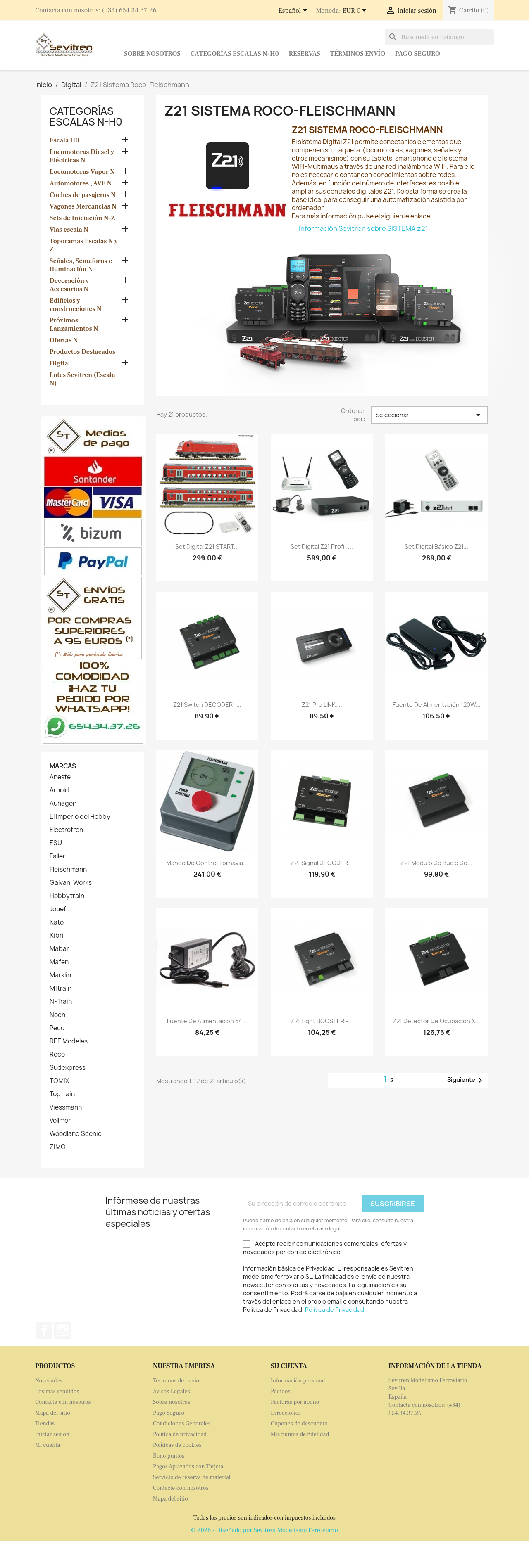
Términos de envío (176, 1381)
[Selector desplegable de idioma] (294, 11)
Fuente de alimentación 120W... (437, 705)
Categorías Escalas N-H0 (235, 54)
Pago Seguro (417, 54)
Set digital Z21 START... (207, 546)
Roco (57, 1054)
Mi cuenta (47, 1445)
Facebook (44, 1330)
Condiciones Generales (182, 1423)
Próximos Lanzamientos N (74, 324)
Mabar (59, 949)
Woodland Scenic (76, 1134)
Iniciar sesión (52, 1434)
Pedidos (281, 1391)
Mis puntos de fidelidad (300, 1434)
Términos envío (357, 54)
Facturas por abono (295, 1402)
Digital (60, 363)
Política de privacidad (180, 1434)
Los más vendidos (57, 1391)
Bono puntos (169, 1456)
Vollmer (60, 1121)
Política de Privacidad (334, 1309)
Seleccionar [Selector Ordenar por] (429, 415)
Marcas (63, 766)
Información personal (298, 1381)
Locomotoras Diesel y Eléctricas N (82, 156)
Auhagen (63, 803)
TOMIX (59, 1081)
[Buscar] (439, 37)
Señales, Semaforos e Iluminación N (81, 265)
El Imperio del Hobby (80, 817)
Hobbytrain (67, 896)
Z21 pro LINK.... (322, 705)
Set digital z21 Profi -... (322, 546)
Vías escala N (69, 229)
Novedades (48, 1381)
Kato (57, 922)
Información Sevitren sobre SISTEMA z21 (363, 228)
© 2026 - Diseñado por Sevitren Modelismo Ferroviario (264, 1530)
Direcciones (286, 1413)
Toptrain (62, 1094)
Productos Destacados (82, 352)
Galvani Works (71, 883)
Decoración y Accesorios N (69, 285)
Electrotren (66, 830)
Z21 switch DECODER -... (207, 705)
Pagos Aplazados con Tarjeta (188, 1466)
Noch (57, 1015)
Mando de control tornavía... (207, 863)
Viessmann (66, 1107)
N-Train (61, 1002)
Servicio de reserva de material (192, 1477)
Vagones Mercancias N (83, 206)
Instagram (62, 1330)
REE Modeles (69, 1041)
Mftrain (60, 988)
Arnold (59, 790)
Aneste (60, 777)
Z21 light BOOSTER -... (322, 1021)
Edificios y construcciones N (75, 304)
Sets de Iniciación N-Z (82, 218)
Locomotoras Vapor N (82, 172)
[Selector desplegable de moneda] (355, 11)
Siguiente (466, 1080)
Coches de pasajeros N (83, 195)
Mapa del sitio (52, 1413)
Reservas (304, 54)
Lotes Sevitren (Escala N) (82, 379)
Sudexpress (68, 1068)
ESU (56, 843)
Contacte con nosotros (63, 1402)
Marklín (60, 975)
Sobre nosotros (152, 54)
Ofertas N (64, 340)
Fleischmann (68, 869)
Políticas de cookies (177, 1445)
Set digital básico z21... (436, 546)
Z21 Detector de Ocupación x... (436, 1021)
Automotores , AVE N (81, 183)
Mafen (59, 962)
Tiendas (45, 1423)
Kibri (57, 936)
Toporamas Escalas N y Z (84, 245)
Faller (57, 856)
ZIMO (58, 1147)
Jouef (58, 909)
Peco (57, 1028)
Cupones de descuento (299, 1423)
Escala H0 (64, 140)
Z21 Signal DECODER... (322, 863)
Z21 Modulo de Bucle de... (436, 863)
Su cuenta (289, 1366)
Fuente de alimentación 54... (207, 1021)
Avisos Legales (171, 1391)
